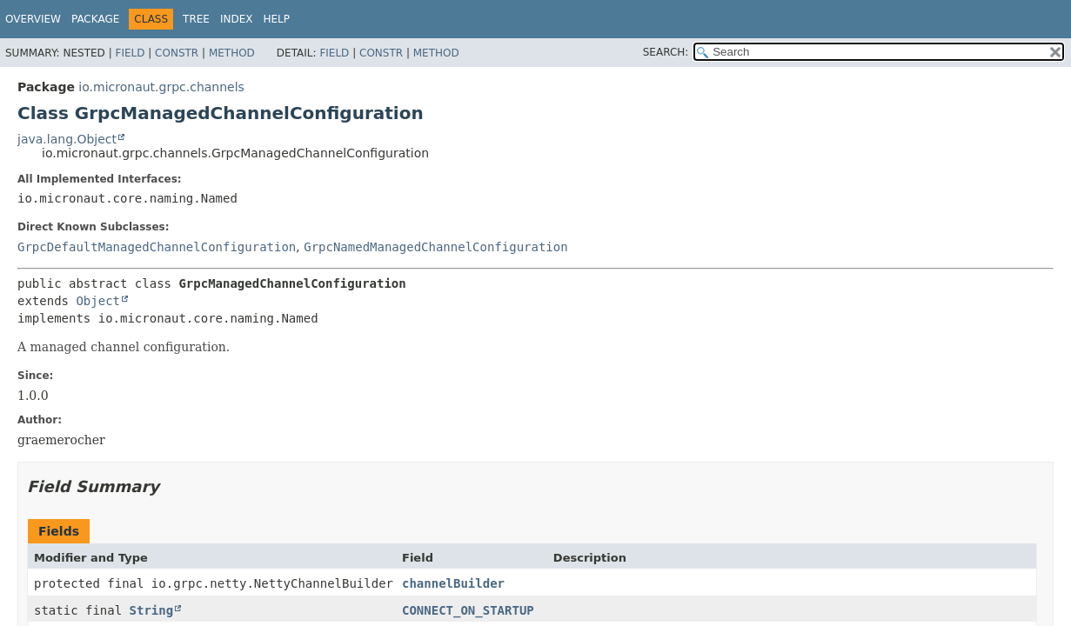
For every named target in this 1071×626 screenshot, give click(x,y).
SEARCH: (666, 52)
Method (232, 53)
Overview (33, 19)
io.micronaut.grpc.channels (161, 87)
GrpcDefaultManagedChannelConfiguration (156, 247)
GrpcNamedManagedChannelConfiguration (435, 247)
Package (95, 19)
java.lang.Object (67, 139)
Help (277, 19)
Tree (196, 19)
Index (236, 19)
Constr (176, 53)
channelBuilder (453, 583)
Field (129, 53)
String (152, 610)
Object (98, 301)
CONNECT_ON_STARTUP (468, 610)
